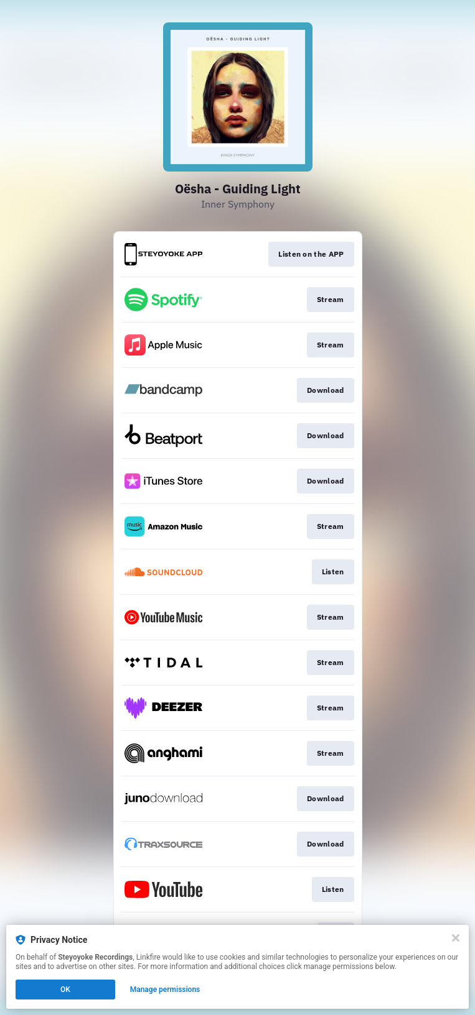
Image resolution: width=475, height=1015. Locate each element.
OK (65, 989)
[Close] (456, 938)
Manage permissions (165, 989)
